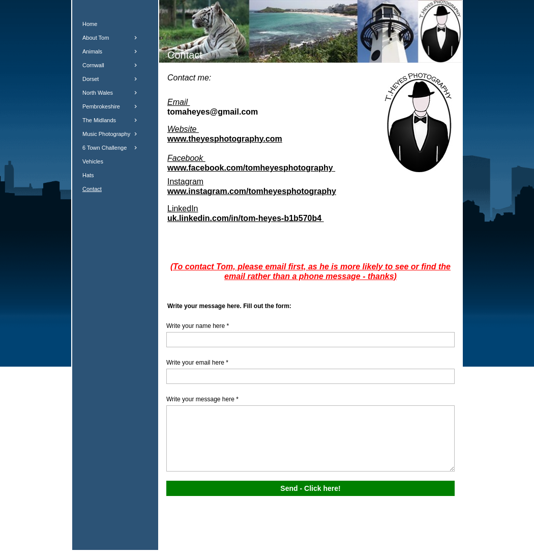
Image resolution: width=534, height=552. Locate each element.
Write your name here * (197, 325)
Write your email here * (197, 362)
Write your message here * (202, 399)
